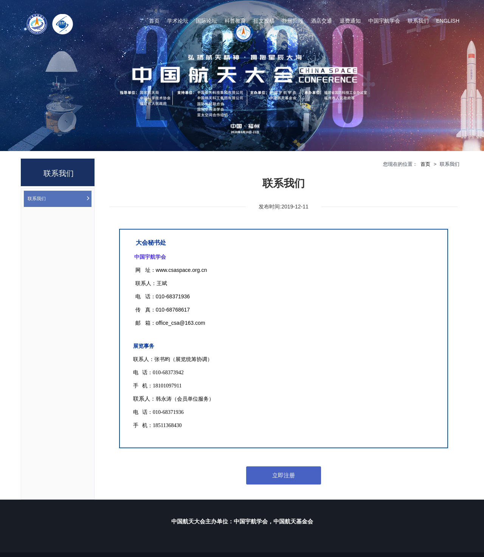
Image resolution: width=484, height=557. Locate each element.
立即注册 (283, 475)
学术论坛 (177, 21)
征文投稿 (264, 21)
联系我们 (418, 21)
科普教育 (235, 21)
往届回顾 (292, 21)
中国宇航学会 (384, 21)
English (447, 21)
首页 (154, 21)
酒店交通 (321, 21)
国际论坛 (206, 21)
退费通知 (350, 21)
